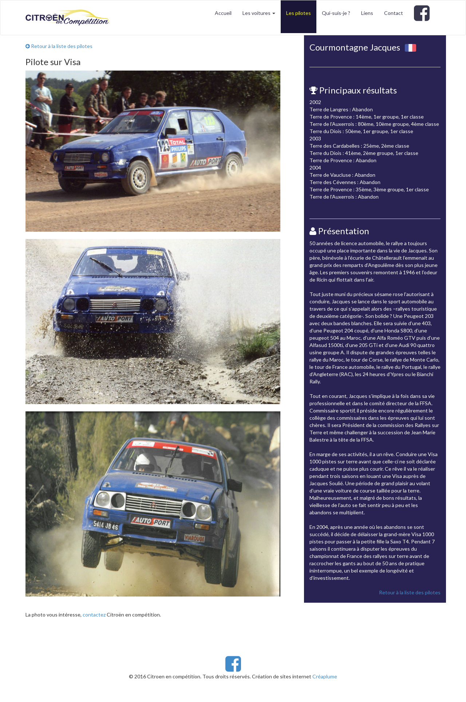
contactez (94, 614)
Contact (393, 13)
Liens (367, 13)
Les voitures (258, 13)
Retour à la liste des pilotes (58, 46)
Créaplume (324, 676)
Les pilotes (298, 13)
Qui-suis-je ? (336, 13)
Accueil (223, 13)
